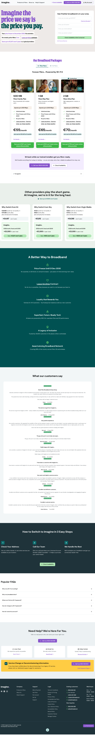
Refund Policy (51, 711)
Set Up (34, 697)
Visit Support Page (83, 668)
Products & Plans (22, 2)
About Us (19, 692)
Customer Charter (52, 714)
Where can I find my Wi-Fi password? (11, 600)
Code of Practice (52, 701)
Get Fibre (35, 692)
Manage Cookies (52, 716)
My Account (87, 2)
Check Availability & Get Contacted (74, 37)
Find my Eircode (86, 21)
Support (35, 700)
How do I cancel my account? (10, 611)
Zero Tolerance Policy (53, 706)
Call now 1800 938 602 (80, 664)
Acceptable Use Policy (53, 699)
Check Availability (57, 2)
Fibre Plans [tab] (42, 66)
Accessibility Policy (53, 709)
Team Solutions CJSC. (13, 726)
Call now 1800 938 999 (72, 2)
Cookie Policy (51, 704)
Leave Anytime (43, 284)
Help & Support (39, 2)
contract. (29, 38)
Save (15, 236)
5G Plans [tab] (53, 66)
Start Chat (16, 654)
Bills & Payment (37, 690)
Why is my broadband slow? (9, 594)
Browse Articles (82, 654)
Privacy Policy (51, 697)
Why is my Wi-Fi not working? (10, 589)
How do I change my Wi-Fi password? (12, 606)
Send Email (49, 654)
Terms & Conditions (53, 690)
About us (31, 2)
